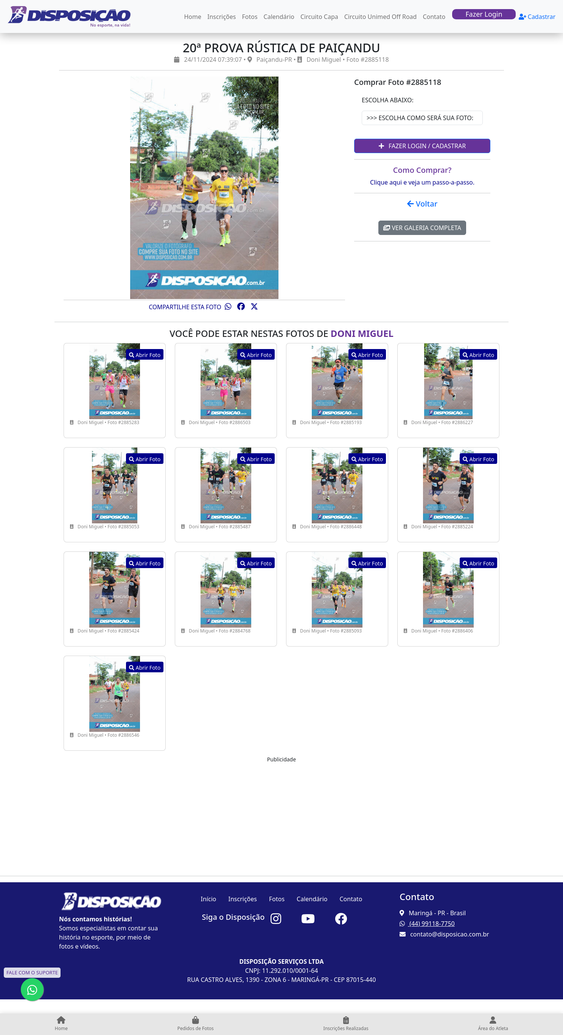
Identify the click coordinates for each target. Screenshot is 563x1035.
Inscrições (221, 17)
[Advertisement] (281, 817)
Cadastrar (537, 17)
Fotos (250, 17)
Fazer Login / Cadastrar (422, 146)
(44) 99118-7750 (427, 923)
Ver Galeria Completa (422, 228)
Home (193, 17)
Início (208, 899)
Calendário (279, 17)
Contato (434, 17)
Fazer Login (483, 14)
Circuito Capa (319, 17)
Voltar (422, 204)
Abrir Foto (144, 355)
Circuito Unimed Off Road (380, 17)
